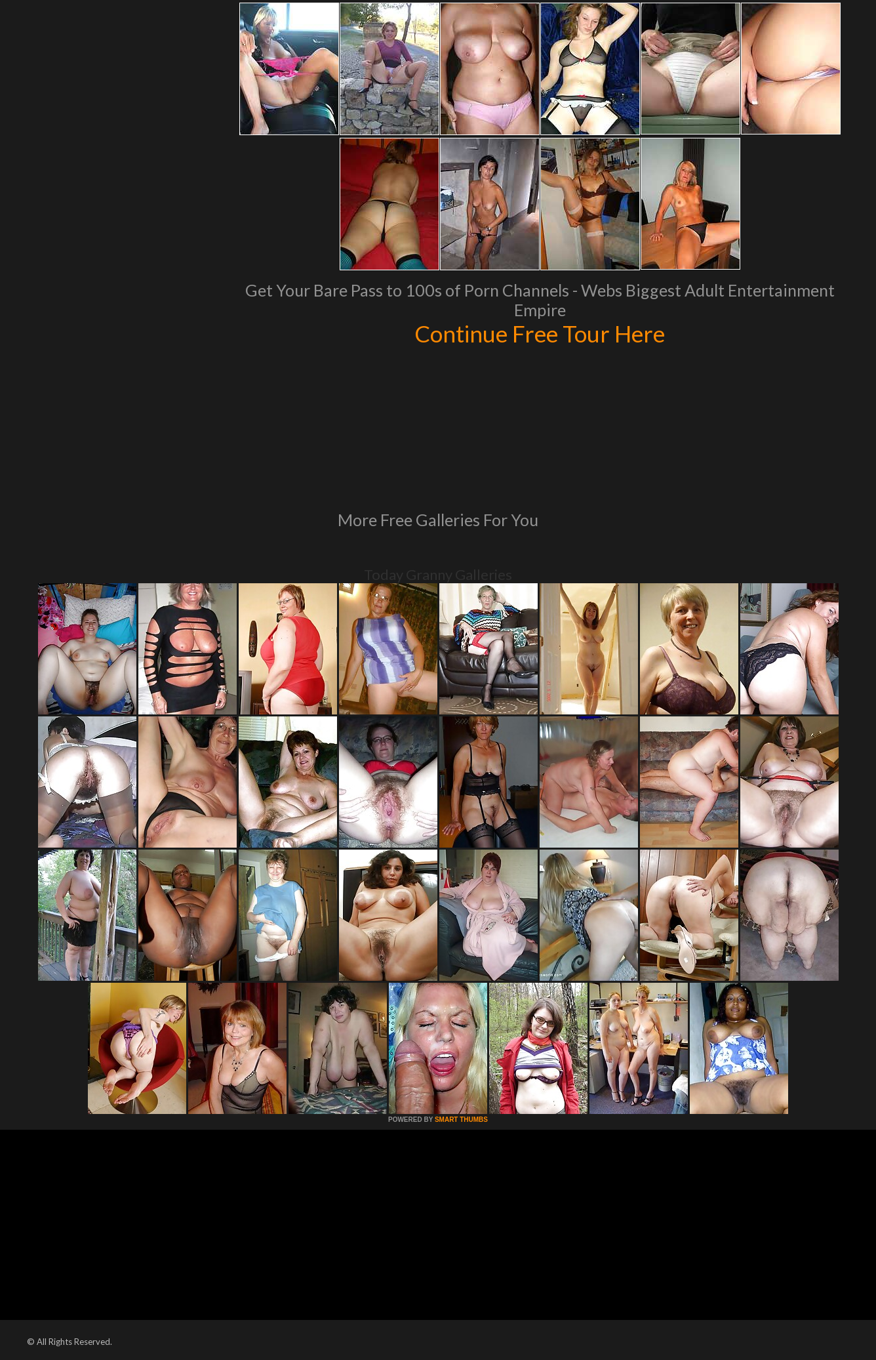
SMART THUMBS (461, 1119)
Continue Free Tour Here (539, 333)
